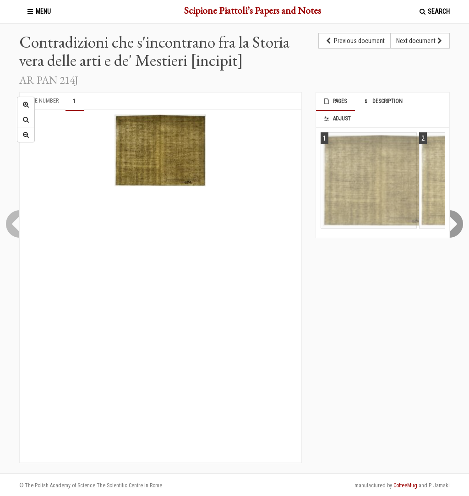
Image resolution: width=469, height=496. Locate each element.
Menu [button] (38, 11)
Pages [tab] (335, 101)
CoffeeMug (405, 485)
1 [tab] (74, 101)
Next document (420, 40)
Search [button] (434, 11)
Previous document (354, 40)
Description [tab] (382, 101)
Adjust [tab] (337, 118)
